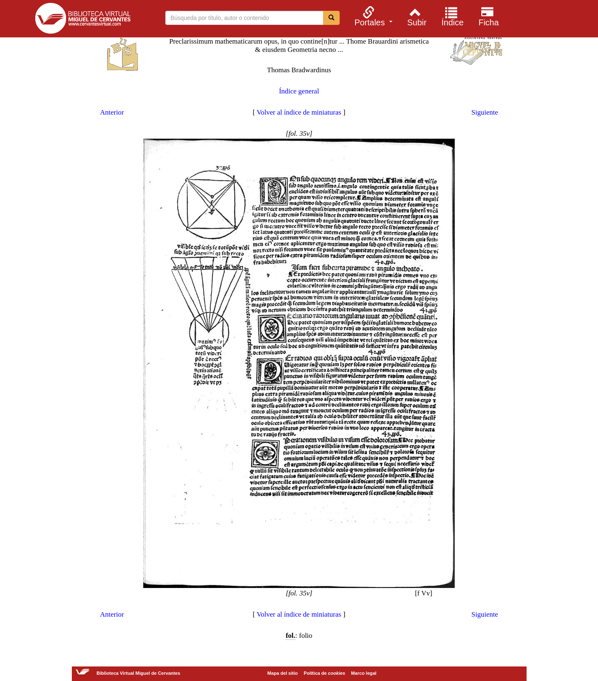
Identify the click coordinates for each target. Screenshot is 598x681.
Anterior (112, 112)
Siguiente (484, 112)
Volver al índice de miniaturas (299, 112)
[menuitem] (372, 16)
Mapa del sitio (282, 673)
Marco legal (363, 673)
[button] (372, 16)
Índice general (299, 91)
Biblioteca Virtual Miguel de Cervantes (82, 20)
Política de (324, 673)
